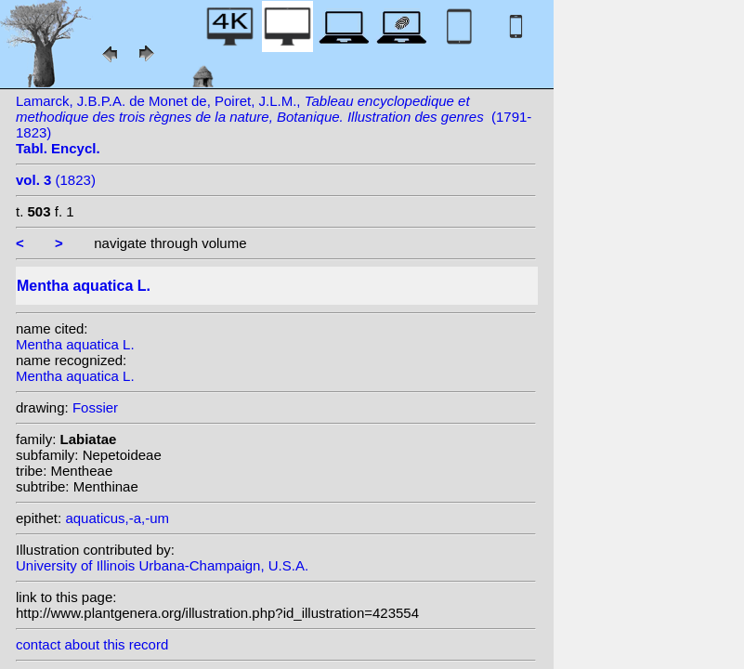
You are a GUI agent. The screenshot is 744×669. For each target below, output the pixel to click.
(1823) (56, 180)
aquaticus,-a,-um (117, 518)
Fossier (95, 407)
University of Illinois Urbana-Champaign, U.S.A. (162, 565)
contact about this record (92, 644)
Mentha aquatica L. (75, 344)
